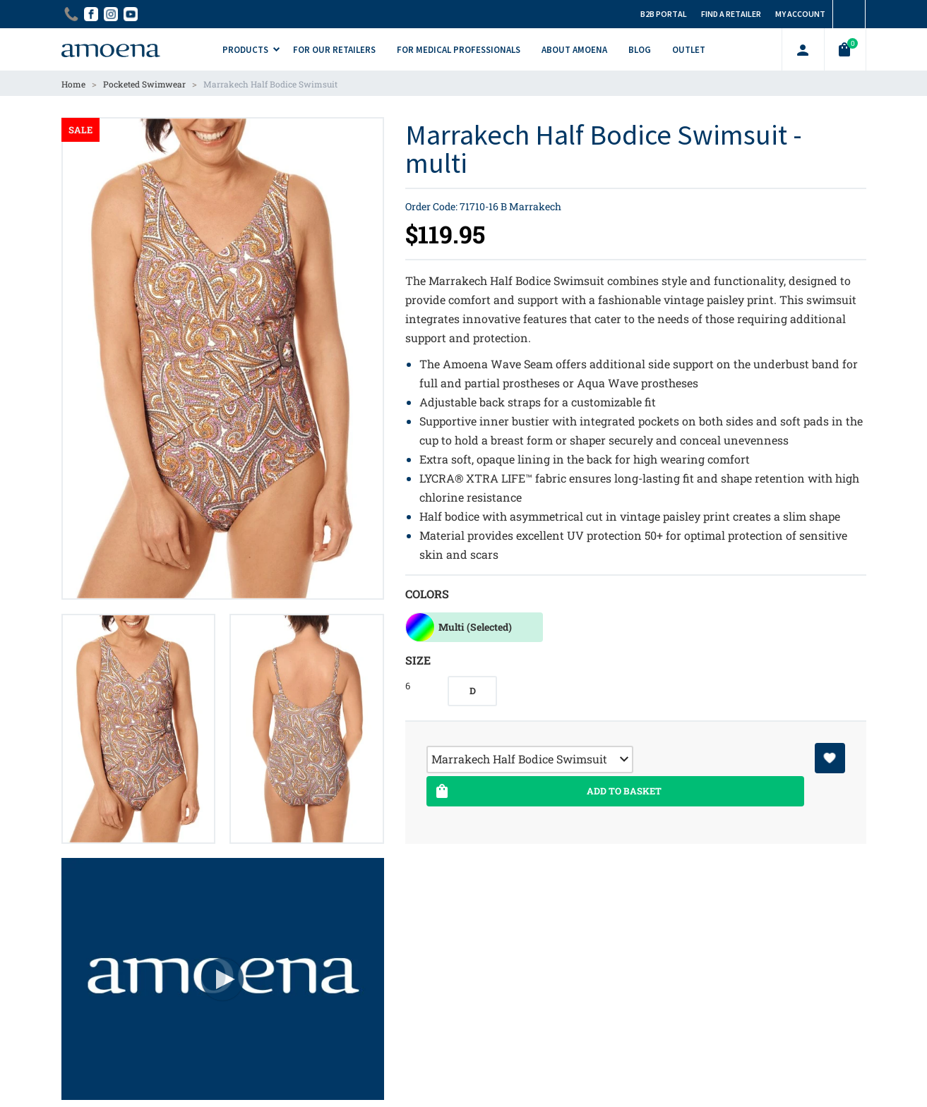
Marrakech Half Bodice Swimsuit (270, 84)
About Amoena (574, 50)
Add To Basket (547, 791)
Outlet (688, 50)
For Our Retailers (334, 50)
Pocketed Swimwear (144, 84)
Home (73, 84)
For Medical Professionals (458, 50)
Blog (639, 50)
